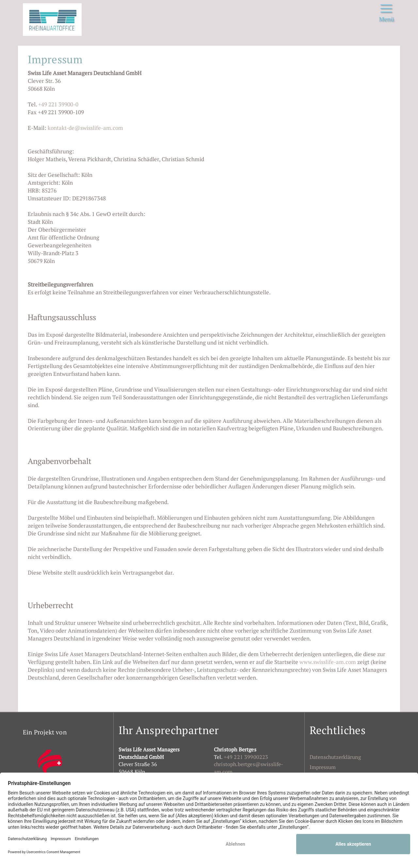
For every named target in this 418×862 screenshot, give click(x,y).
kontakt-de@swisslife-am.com (85, 127)
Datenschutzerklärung (335, 757)
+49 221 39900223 (246, 757)
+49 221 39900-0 (58, 104)
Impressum (323, 767)
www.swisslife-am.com (327, 662)
